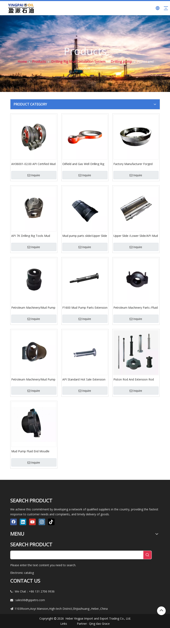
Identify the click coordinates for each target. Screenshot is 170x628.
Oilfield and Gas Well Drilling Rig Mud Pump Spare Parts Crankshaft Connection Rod (83, 164)
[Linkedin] (23, 522)
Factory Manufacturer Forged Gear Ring (133, 164)
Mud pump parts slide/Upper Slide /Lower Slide (84, 235)
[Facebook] (13, 522)
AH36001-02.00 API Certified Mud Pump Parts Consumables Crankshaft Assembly (33, 164)
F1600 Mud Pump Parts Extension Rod (84, 307)
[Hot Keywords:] (147, 555)
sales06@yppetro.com (30, 600)
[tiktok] (51, 522)
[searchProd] (76, 555)
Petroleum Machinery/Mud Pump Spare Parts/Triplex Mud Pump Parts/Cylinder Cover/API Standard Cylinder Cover (33, 307)
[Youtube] (32, 522)
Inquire (33, 175)
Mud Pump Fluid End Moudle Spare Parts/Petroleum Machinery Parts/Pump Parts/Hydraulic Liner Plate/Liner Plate (33, 451)
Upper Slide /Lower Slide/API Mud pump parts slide (135, 235)
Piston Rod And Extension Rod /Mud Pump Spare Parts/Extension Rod (133, 379)
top (161, 610)
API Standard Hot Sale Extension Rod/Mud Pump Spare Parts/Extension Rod (83, 379)
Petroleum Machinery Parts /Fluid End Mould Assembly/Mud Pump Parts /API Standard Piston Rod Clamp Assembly (135, 307)
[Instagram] (42, 522)
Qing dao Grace (99, 624)
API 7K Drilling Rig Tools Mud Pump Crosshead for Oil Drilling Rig (32, 235)
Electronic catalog (22, 573)
